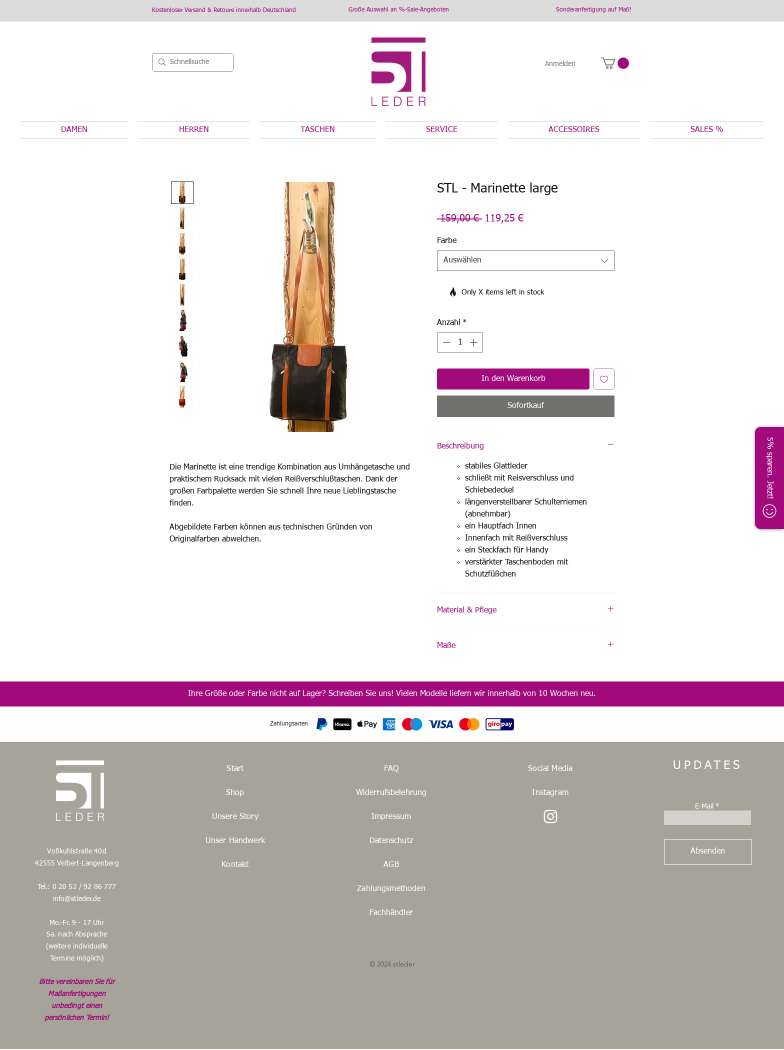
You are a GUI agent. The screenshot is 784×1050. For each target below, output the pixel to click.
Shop (235, 793)
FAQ (391, 769)
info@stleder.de (77, 899)
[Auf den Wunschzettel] (604, 379)
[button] (615, 63)
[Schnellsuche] (191, 63)
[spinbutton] (460, 342)
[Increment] (475, 342)
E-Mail (704, 806)
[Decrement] (445, 342)
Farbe (446, 241)
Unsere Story (235, 817)
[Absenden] (708, 851)
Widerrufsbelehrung (391, 793)
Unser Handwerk (235, 841)
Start (235, 769)
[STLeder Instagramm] (551, 817)
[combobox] (525, 260)
